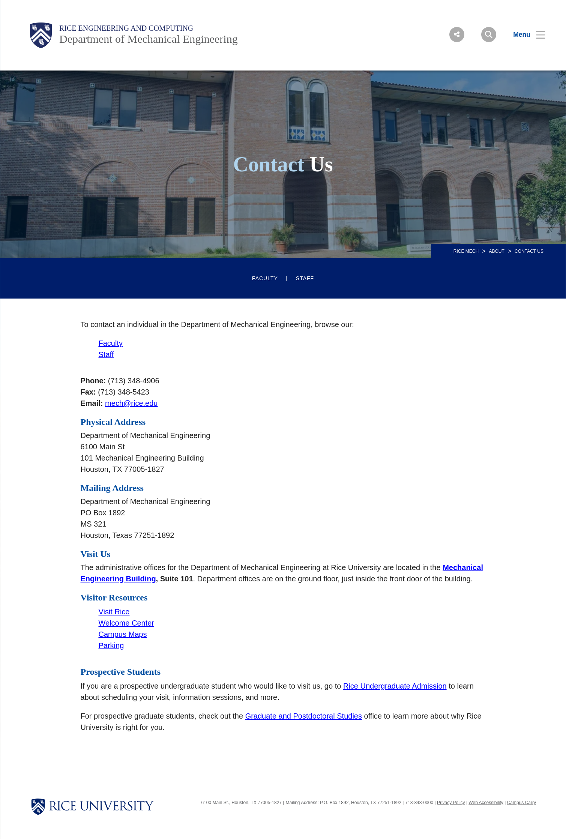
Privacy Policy (451, 802)
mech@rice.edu (131, 403)
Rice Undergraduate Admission (395, 686)
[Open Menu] (524, 34)
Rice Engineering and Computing (126, 28)
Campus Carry (521, 802)
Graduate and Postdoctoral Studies (303, 716)
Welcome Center (127, 623)
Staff (305, 278)
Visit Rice (114, 612)
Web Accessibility (485, 802)
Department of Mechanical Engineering (148, 39)
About (496, 251)
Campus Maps (123, 634)
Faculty (265, 278)
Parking (111, 645)
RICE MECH (466, 251)
